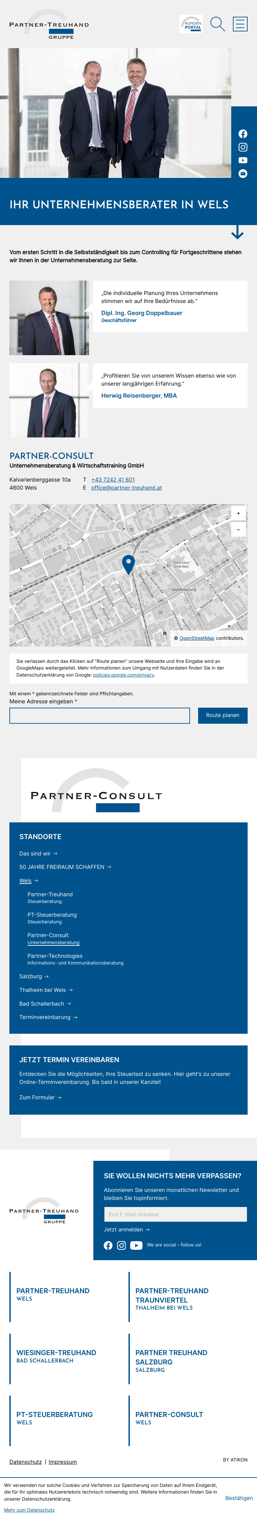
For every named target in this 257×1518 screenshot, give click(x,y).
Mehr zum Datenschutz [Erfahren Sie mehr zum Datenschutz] (29, 1510)
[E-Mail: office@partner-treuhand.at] (243, 173)
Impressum (63, 1461)
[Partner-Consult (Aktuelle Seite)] (53, 938)
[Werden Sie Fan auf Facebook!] (243, 133)
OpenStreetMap (197, 638)
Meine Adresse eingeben (43, 701)
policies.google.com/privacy (123, 675)
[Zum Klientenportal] (191, 24)
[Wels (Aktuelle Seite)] (28, 881)
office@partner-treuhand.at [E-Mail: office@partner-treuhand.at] (126, 487)
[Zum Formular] (40, 1097)
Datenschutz (25, 1461)
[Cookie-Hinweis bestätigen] (239, 1498)
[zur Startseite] (49, 24)
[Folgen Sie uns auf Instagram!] (243, 147)
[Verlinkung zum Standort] (68, 1292)
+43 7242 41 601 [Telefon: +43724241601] (113, 479)
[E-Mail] (175, 1214)
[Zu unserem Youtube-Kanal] (243, 160)
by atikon (235, 1460)
